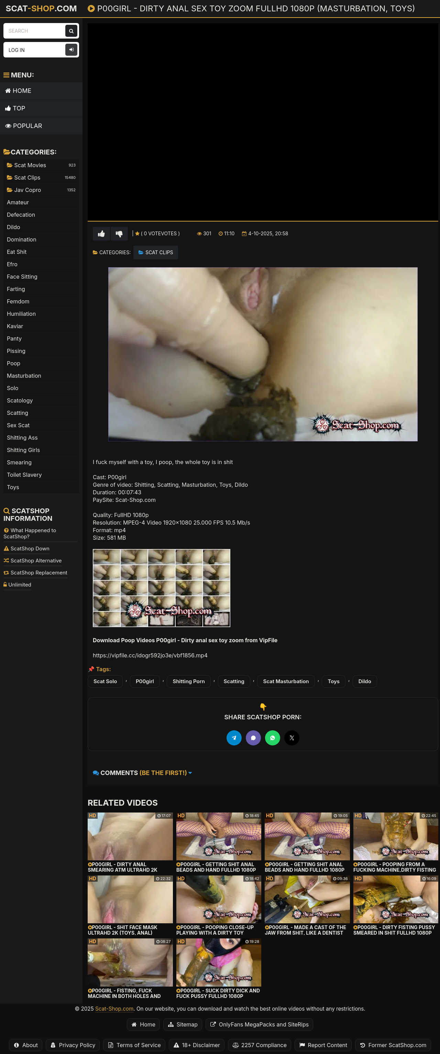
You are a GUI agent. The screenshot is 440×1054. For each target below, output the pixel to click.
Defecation (21, 214)
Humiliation (21, 313)
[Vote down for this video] (119, 233)
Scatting (234, 681)
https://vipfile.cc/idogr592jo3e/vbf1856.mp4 (150, 655)
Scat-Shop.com (114, 1008)
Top (15, 108)
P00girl (145, 681)
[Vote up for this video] (101, 233)
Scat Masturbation (286, 681)
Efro (12, 264)
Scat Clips (159, 252)
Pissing (16, 350)
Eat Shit (16, 251)
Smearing (19, 462)
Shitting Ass (22, 437)
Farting (16, 289)
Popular (23, 125)
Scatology (20, 400)
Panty (14, 338)
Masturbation (24, 375)
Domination (21, 239)
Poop (13, 363)
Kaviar (15, 326)
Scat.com (41, 8)
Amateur (18, 202)
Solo (12, 388)
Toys (334, 681)
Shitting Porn (189, 681)
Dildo (365, 681)
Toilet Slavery (24, 474)
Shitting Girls (23, 450)
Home (18, 90)
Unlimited (17, 584)
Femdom (18, 301)
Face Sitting (22, 276)
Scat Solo (105, 681)
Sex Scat (18, 425)
